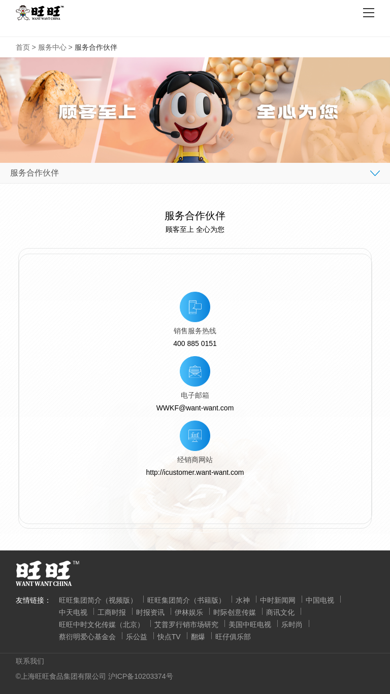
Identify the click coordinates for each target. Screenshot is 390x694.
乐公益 (136, 637)
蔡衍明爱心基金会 (87, 637)
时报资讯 (150, 612)
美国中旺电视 (250, 624)
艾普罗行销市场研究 (186, 624)
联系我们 (30, 661)
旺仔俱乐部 (233, 637)
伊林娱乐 (189, 612)
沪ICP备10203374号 (140, 676)
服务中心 (52, 47)
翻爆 (198, 637)
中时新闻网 (278, 600)
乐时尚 (292, 624)
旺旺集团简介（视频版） (98, 600)
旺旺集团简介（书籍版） (186, 600)
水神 (243, 600)
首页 (23, 47)
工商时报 (112, 612)
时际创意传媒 (234, 612)
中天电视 (73, 612)
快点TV (169, 637)
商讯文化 (280, 612)
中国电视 (320, 600)
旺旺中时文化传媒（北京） (101, 624)
